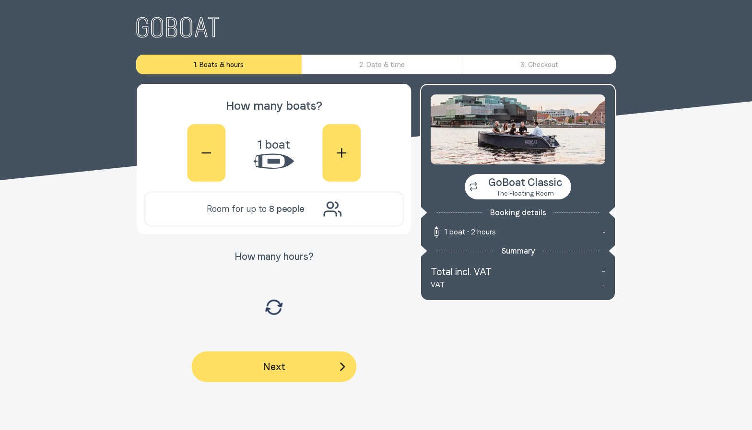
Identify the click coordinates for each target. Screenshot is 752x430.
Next (304, 367)
